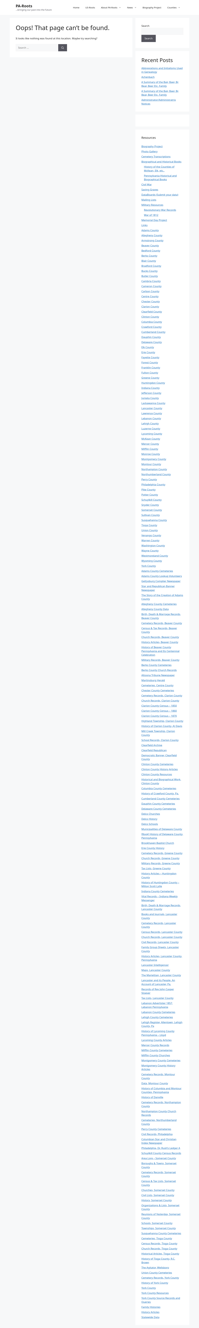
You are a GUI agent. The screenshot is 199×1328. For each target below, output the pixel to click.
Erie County (148, 352)
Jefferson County (151, 393)
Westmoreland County (154, 555)
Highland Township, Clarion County (162, 721)
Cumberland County (153, 332)
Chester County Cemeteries (157, 690)
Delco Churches (150, 813)
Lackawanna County (153, 403)
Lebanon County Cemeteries (158, 1012)
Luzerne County (150, 428)
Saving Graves (149, 189)
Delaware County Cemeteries (158, 808)
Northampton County (154, 469)
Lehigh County (150, 423)
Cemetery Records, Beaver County (161, 623)
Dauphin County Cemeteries (158, 803)
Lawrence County (151, 413)
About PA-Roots (112, 7)
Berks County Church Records (159, 670)
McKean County (150, 438)
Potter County (149, 494)
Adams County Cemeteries (157, 571)
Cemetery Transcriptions (156, 156)
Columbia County (151, 321)
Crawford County (151, 327)
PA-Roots (24, 5)
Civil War (146, 184)
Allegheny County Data (155, 609)
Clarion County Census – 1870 (159, 716)
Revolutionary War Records (160, 210)
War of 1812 (151, 215)
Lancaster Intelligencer (155, 965)
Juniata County (150, 398)
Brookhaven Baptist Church (157, 843)
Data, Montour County (154, 1083)
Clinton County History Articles (159, 769)
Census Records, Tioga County (159, 1243)
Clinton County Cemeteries (157, 764)
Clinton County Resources (156, 774)
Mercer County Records (155, 1045)
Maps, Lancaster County (155, 970)
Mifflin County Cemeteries (156, 1050)
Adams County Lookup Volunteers (161, 576)
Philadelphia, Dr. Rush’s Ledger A (160, 1148)
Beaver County (150, 245)
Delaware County (151, 342)
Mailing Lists (148, 199)
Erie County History (152, 848)
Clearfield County (151, 311)
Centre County (150, 296)
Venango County (151, 535)
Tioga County (149, 525)
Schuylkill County (151, 499)
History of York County (154, 1282)
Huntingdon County (153, 382)
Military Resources (152, 205)
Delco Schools (149, 824)
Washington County (153, 545)
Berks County (149, 255)
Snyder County (150, 505)
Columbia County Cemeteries (158, 788)
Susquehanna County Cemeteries (161, 1233)
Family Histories (150, 1307)
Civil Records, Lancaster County (160, 942)
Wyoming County (151, 560)
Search (145, 26)
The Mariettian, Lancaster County (161, 975)
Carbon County (150, 291)
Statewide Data (150, 1317)
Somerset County (151, 510)
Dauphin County (151, 337)
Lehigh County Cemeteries (157, 1017)
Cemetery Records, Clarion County (161, 695)
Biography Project (152, 7)
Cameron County (151, 286)
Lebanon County (151, 418)
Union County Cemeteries (156, 1272)
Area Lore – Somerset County (158, 1158)
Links (144, 225)
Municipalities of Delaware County (161, 829)
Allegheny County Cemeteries (159, 604)
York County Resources (155, 1293)
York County (148, 566)
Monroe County (150, 454)
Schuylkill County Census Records (161, 1153)
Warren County (150, 540)
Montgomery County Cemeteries (160, 1060)
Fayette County (150, 357)
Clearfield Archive (151, 745)
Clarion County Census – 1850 (159, 705)
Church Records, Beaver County (160, 637)
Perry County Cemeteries (156, 1129)
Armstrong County (152, 240)
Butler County (149, 276)
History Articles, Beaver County (159, 642)
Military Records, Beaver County (160, 660)
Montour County (151, 464)
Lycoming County (151, 433)
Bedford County (150, 250)
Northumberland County (156, 474)
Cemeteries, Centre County (157, 685)
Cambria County (151, 281)
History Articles (150, 1312)
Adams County (150, 230)
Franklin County (150, 367)
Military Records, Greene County (160, 863)
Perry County (149, 479)
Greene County (150, 377)
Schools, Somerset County (156, 1223)
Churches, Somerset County (157, 1190)
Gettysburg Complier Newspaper (161, 581)
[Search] (62, 47)
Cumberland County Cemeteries (160, 798)
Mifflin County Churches (155, 1055)
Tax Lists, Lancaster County (157, 998)
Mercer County (150, 444)
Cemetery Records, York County (160, 1277)
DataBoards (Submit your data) (159, 194)
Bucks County (149, 271)
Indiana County (150, 388)
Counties (175, 7)
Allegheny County (151, 235)
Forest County (149, 362)
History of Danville (152, 1097)
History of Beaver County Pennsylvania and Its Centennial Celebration (160, 651)
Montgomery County (153, 459)
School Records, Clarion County (160, 740)
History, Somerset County (156, 1200)
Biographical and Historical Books (161, 161)
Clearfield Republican (154, 750)
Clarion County (150, 306)
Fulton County (149, 372)
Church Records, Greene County (160, 858)
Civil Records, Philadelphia (157, 1134)
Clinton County (150, 316)
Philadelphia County (153, 484)
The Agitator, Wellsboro (155, 1267)
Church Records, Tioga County (159, 1248)
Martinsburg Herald (153, 680)
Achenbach (148, 77)
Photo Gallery (149, 151)
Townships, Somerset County (158, 1228)
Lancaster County (151, 408)
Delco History (149, 819)
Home (76, 7)
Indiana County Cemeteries (157, 891)
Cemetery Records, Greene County (161, 853)
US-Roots (90, 7)
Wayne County (150, 550)
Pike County (148, 489)
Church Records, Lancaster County (161, 937)
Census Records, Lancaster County (161, 932)
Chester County (150, 301)
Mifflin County (149, 449)
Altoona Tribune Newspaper (158, 675)
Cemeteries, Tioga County (156, 1238)
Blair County (148, 260)
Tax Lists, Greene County (156, 868)
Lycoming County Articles (156, 1040)
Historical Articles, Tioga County (160, 1253)
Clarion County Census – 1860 (159, 710)
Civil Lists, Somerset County (157, 1195)
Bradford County (151, 266)
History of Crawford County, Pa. (160, 793)
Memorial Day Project (154, 220)
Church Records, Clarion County (160, 700)
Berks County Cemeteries (156, 665)
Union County (149, 530)
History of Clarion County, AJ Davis (161, 726)
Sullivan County (150, 515)
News (133, 7)
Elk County (147, 347)
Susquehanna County (154, 520)
